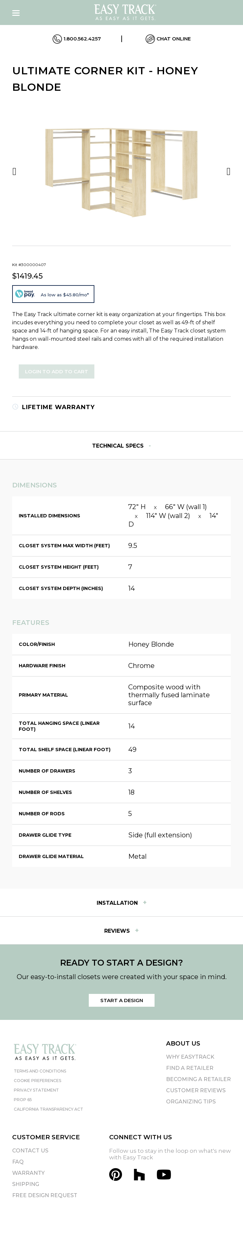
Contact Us (30, 1150)
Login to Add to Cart (56, 371)
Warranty (28, 1173)
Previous (14, 171)
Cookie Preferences (37, 1080)
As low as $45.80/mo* (65, 294)
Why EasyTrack (190, 1057)
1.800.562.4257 (76, 39)
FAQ (18, 1162)
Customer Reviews (196, 1090)
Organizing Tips (191, 1101)
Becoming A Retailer (198, 1079)
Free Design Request (44, 1195)
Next (228, 171)
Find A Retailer (189, 1068)
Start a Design (121, 1000)
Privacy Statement (36, 1090)
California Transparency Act (48, 1109)
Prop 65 (23, 1099)
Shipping (25, 1184)
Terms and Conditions (40, 1071)
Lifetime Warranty (53, 407)
